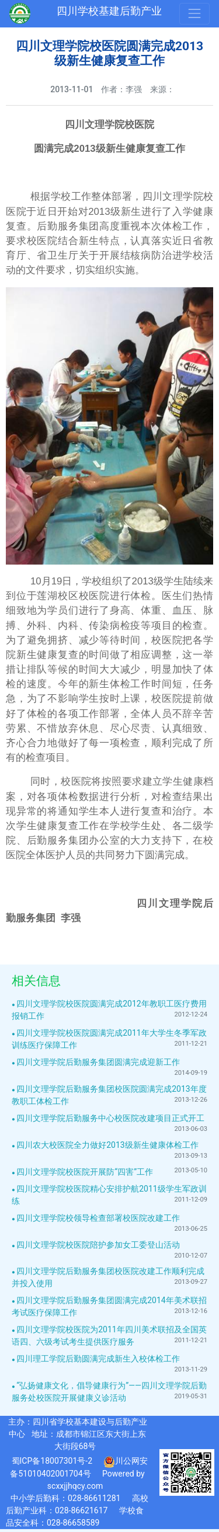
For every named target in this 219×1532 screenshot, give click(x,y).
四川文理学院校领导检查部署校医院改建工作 (98, 1218)
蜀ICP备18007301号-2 (52, 1460)
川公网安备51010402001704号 (79, 1467)
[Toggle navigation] (194, 13)
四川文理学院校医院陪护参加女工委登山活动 (98, 1244)
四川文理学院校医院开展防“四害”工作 (84, 1171)
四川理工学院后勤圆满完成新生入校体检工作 (98, 1358)
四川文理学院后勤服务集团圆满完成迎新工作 (98, 1062)
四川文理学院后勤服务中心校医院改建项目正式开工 (110, 1118)
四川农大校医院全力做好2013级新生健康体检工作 (107, 1145)
